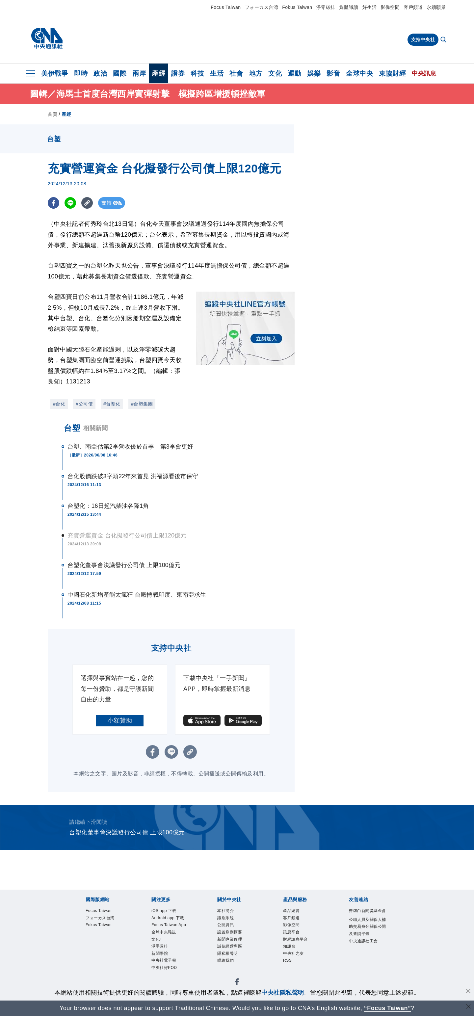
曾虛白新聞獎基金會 (367, 910)
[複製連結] (87, 203)
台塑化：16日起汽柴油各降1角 (108, 506)
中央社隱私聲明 (282, 992)
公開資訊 (225, 925)
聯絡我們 (225, 960)
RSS (287, 960)
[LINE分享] (70, 203)
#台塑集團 (142, 403)
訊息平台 (291, 932)
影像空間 (390, 7)
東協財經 (392, 73)
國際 (119, 73)
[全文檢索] (444, 40)
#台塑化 (111, 403)
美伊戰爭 (54, 73)
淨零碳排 (325, 7)
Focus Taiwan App (168, 925)
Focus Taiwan (226, 7)
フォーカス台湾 (261, 7)
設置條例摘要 (229, 932)
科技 (197, 73)
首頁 (52, 114)
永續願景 (436, 7)
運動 (294, 73)
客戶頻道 (413, 7)
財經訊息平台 (295, 939)
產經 (158, 73)
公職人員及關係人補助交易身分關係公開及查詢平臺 (367, 926)
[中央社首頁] (47, 38)
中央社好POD (164, 968)
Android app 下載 (167, 918)
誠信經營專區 (229, 946)
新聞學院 (159, 953)
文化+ (156, 939)
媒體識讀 (348, 7)
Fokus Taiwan (297, 7)
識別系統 (225, 918)
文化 (275, 73)
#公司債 (84, 403)
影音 (333, 73)
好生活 (369, 7)
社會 (236, 73)
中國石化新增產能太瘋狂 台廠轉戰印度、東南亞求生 (136, 594)
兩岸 (139, 73)
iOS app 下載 (163, 910)
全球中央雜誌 (163, 932)
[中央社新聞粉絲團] (237, 983)
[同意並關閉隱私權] (468, 991)
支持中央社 (423, 39)
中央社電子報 (163, 960)
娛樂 (314, 73)
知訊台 (289, 946)
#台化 (59, 403)
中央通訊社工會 (363, 941)
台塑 (72, 428)
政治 (100, 73)
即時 (81, 73)
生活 (217, 73)
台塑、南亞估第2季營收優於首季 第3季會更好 (130, 446)
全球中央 (359, 73)
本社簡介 (225, 910)
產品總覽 (291, 910)
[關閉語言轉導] (468, 1007)
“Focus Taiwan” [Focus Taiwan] (387, 1008)
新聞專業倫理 (229, 939)
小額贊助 (120, 720)
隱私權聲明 (227, 953)
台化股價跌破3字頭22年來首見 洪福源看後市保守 (132, 476)
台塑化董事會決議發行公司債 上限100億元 (123, 565)
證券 (178, 73)
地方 (255, 73)
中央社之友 (293, 953)
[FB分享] (53, 203)
